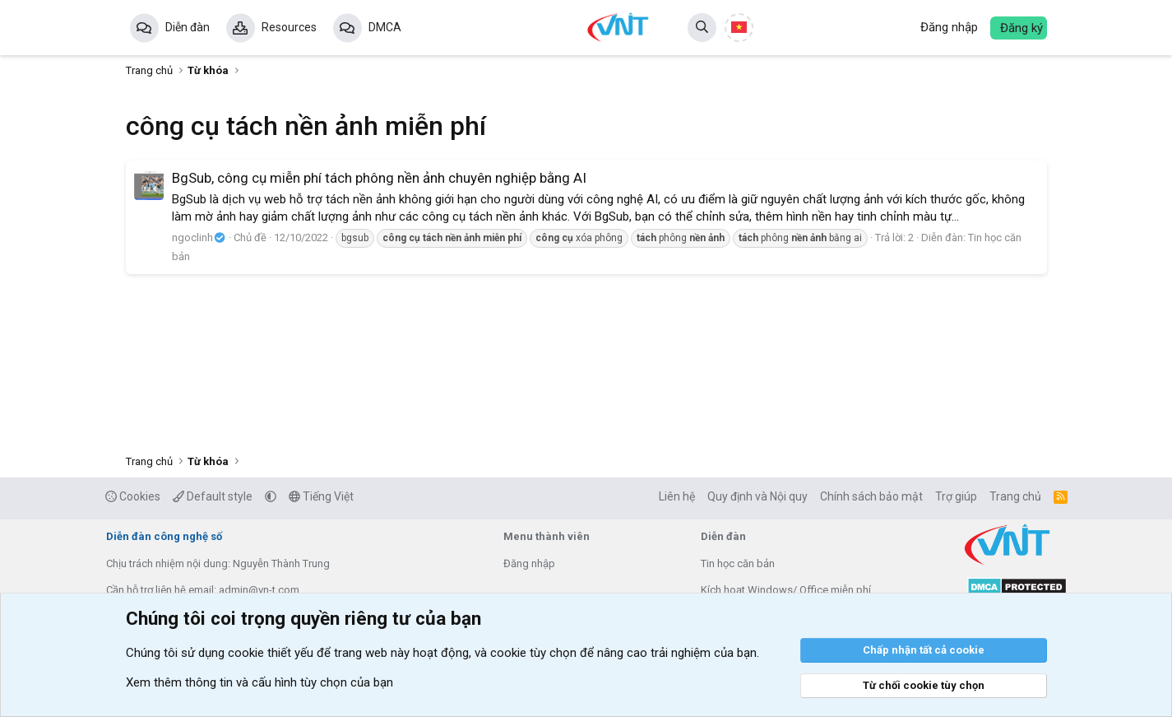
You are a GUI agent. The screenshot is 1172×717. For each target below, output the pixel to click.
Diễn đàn (187, 27)
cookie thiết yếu (270, 652)
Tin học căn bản (738, 563)
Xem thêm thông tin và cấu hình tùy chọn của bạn (259, 682)
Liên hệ (677, 496)
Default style (212, 496)
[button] (271, 496)
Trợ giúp (956, 496)
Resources (289, 27)
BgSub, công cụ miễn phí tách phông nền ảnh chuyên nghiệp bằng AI (379, 178)
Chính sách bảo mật (871, 496)
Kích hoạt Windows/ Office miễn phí (786, 590)
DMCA (384, 27)
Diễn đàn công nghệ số (164, 536)
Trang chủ (1015, 496)
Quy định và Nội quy (757, 496)
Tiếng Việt (321, 496)
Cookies (132, 496)
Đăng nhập (529, 563)
